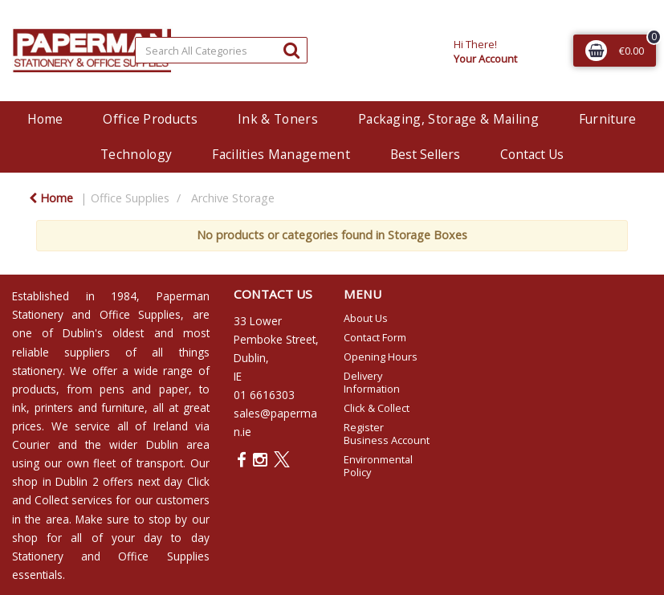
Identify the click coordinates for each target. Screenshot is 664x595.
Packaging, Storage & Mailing (448, 119)
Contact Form (375, 337)
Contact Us (532, 154)
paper (174, 389)
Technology (136, 154)
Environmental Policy (378, 465)
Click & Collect (376, 408)
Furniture (608, 119)
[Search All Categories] (221, 50)
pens (112, 389)
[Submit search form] (291, 49)
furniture (123, 407)
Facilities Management (281, 154)
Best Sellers (425, 154)
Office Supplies (130, 198)
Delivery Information (372, 382)
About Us (366, 318)
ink (19, 407)
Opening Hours (381, 356)
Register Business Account (387, 433)
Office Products (150, 119)
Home (45, 119)
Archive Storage (233, 198)
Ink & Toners (278, 119)
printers (54, 407)
